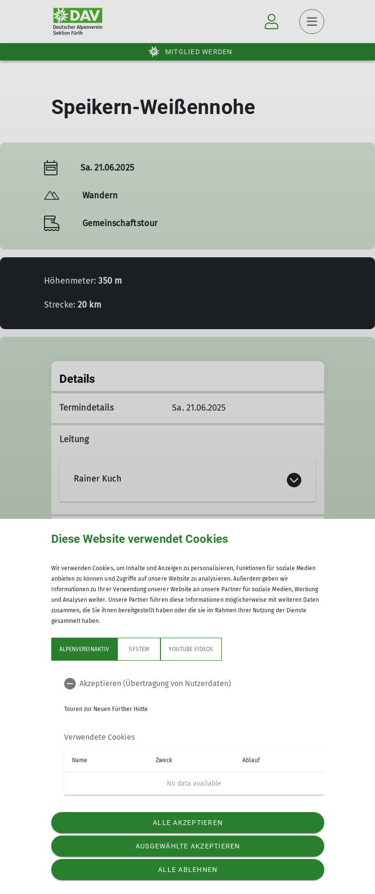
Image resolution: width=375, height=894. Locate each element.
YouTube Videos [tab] (190, 649)
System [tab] (138, 649)
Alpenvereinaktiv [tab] (84, 649)
